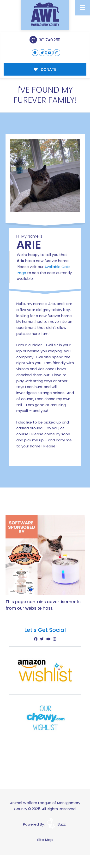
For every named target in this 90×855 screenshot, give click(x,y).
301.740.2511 (45, 40)
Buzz (62, 824)
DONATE (45, 69)
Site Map (45, 839)
